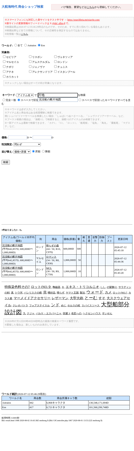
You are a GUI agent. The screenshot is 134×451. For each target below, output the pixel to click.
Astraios (31, 45)
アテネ (8, 71)
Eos (43, 45)
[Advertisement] (55, 195)
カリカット (11, 76)
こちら (90, 7)
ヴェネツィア (63, 57)
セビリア (9, 57)
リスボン (35, 57)
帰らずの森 (52, 245)
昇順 (37, 151)
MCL (49, 268)
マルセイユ (11, 61)
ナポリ (8, 66)
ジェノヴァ (37, 66)
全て (20, 45)
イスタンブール (64, 71)
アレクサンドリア (41, 71)
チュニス (61, 66)
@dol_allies (58, 23)
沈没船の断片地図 (12, 245)
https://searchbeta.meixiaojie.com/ (83, 19)
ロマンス (51, 256)
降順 (47, 151)
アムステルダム (39, 61)
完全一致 (11, 100)
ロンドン (61, 61)
